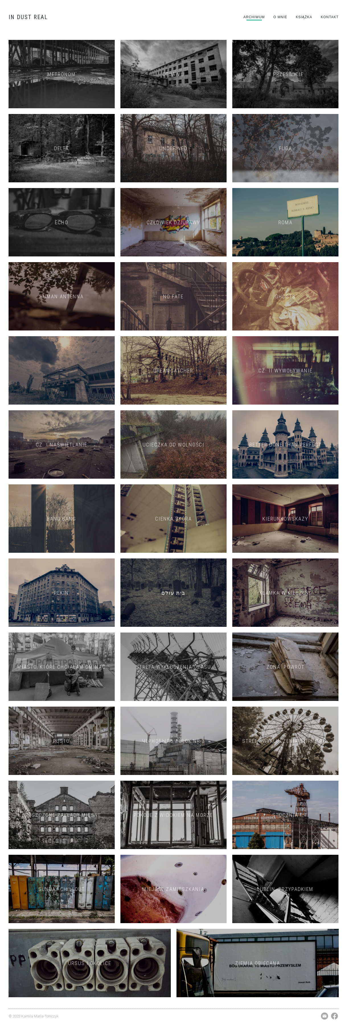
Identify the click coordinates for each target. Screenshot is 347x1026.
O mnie (280, 17)
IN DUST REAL (28, 17)
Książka (304, 17)
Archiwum (254, 17)
